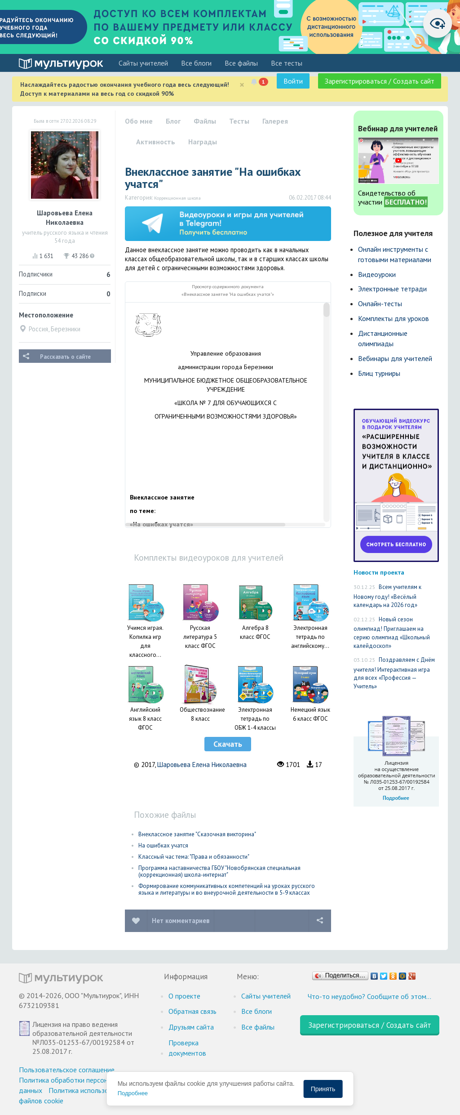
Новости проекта (379, 572)
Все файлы (241, 62)
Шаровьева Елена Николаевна (202, 764)
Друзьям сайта (191, 1026)
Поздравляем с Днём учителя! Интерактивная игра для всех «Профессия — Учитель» (394, 673)
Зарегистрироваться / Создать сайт (379, 80)
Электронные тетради (392, 288)
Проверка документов (187, 1047)
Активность (155, 141)
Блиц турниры (379, 373)
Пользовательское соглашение (67, 1069)
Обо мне (139, 120)
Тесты (239, 120)
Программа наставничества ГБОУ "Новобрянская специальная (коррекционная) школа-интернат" (219, 871)
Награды (202, 141)
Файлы (205, 120)
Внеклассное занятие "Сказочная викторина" (197, 834)
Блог (173, 120)
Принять (323, 1089)
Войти (293, 80)
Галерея (275, 120)
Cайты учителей (143, 62)
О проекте (184, 995)
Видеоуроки (377, 274)
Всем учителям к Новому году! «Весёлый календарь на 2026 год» (387, 596)
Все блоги (196, 62)
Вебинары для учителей (395, 358)
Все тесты (286, 62)
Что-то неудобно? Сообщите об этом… (369, 996)
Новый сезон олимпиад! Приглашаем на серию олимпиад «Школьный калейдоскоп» (392, 632)
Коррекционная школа (177, 198)
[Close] (241, 84)
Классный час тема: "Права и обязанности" (193, 857)
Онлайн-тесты (380, 303)
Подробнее (133, 1093)
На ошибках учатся (163, 845)
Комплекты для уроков (393, 318)
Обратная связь (192, 1011)
